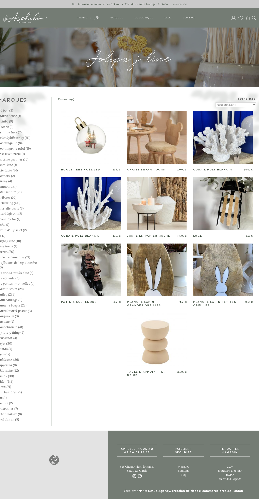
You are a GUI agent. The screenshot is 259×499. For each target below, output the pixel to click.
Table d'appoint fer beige (146, 373)
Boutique (183, 470)
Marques (116, 18)
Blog (168, 18)
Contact (189, 18)
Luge (197, 235)
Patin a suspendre (79, 301)
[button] (54, 460)
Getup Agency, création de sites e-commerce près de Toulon (195, 491)
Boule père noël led (81, 169)
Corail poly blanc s (80, 235)
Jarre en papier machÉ (148, 235)
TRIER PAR (247, 99)
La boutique (144, 18)
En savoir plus (179, 3)
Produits (88, 18)
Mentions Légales (230, 479)
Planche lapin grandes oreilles (144, 303)
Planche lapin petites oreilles (214, 303)
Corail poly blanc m (212, 169)
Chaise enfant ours (146, 169)
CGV (230, 466)
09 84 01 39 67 (137, 452)
